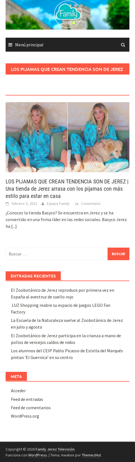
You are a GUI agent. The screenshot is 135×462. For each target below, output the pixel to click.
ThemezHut (91, 455)
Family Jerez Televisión (55, 449)
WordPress (37, 455)
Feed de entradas (27, 399)
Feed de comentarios (31, 407)
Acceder (18, 390)
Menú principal (29, 44)
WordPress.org (25, 416)
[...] (14, 226)
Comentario (91, 203)
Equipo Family (58, 203)
